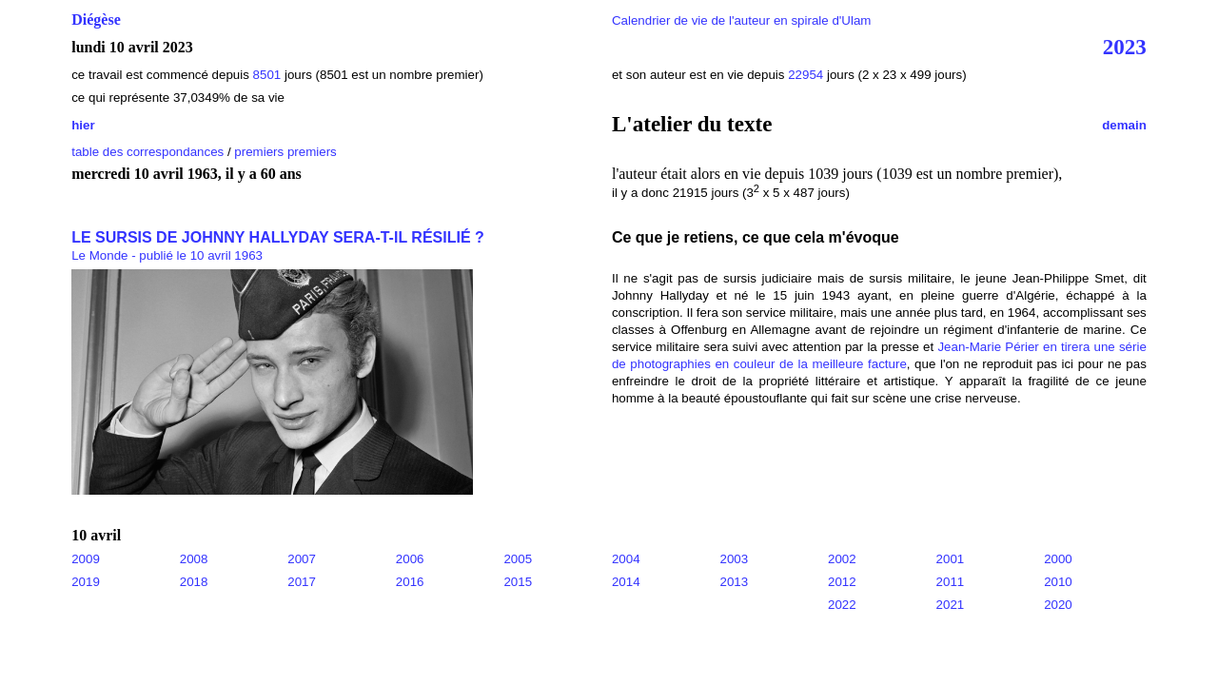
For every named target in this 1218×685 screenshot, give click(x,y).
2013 (733, 582)
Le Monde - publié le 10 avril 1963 (167, 255)
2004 (626, 559)
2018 (194, 582)
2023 (1125, 46)
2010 (1058, 582)
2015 (517, 582)
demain (1124, 125)
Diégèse (96, 19)
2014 (626, 582)
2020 (1058, 604)
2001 (950, 559)
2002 (842, 559)
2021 (950, 604)
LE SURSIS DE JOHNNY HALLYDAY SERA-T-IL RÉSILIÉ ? (277, 237)
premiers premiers (285, 152)
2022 (842, 604)
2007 (301, 559)
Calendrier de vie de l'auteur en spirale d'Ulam (742, 20)
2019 (85, 582)
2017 (301, 582)
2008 (194, 559)
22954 (805, 75)
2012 (842, 582)
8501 (267, 75)
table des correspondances (147, 152)
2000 (1058, 559)
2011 (950, 582)
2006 (410, 559)
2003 (733, 559)
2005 (517, 559)
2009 (85, 559)
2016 (410, 582)
